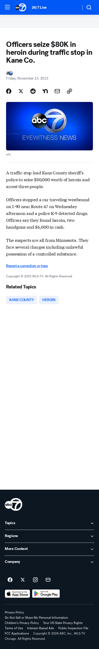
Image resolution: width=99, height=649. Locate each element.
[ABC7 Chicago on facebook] (10, 580)
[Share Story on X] (20, 91)
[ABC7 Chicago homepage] (20, 7)
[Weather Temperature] (72, 7)
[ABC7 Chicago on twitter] (22, 580)
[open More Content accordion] (49, 549)
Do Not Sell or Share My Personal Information (36, 617)
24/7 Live (39, 7)
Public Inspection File (73, 628)
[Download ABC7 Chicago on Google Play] (46, 593)
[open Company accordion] (49, 562)
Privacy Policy (14, 612)
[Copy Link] (69, 91)
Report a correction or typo (27, 265)
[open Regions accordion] (49, 536)
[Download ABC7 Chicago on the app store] (17, 593)
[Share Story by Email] (57, 91)
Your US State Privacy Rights (63, 623)
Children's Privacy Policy (22, 623)
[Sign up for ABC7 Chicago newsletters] (48, 580)
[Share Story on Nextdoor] (45, 91)
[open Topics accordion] (49, 523)
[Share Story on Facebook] (8, 91)
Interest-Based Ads (40, 628)
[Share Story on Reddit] (33, 91)
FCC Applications (17, 633)
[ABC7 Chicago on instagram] (35, 580)
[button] (7, 7)
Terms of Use (14, 628)
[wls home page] (13, 504)
